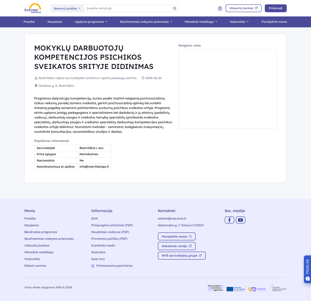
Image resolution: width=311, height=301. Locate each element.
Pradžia (29, 22)
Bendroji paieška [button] (66, 8)
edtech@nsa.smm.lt (172, 218)
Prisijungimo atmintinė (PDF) (112, 225)
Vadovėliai (238, 22)
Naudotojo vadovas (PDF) (110, 232)
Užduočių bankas (36, 245)
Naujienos (55, 22)
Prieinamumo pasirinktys (112, 266)
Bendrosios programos (40, 232)
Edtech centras (35, 266)
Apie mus (98, 259)
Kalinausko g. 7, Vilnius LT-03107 (181, 225)
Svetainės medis (103, 245)
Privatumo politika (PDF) (109, 239)
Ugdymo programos (90, 22)
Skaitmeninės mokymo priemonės (145, 22)
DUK (94, 218)
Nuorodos (98, 252)
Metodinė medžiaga (200, 22)
